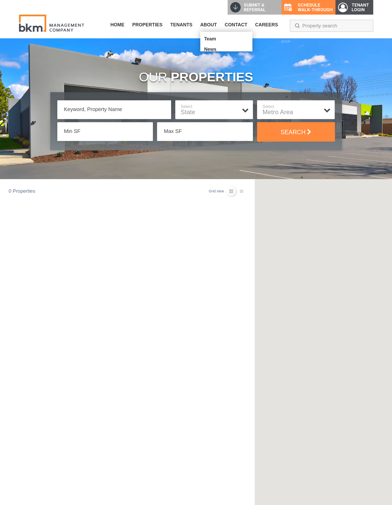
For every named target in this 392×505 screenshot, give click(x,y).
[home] (51, 23)
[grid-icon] (231, 191)
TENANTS (181, 24)
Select (186, 107)
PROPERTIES (147, 24)
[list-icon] (241, 191)
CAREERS (266, 24)
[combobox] (214, 112)
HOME (117, 24)
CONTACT (236, 24)
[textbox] (214, 112)
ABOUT (208, 24)
